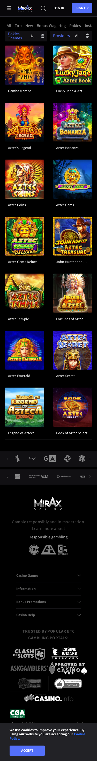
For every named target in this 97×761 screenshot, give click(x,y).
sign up (82, 8)
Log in (59, 8)
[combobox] (48, 26)
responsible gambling (49, 537)
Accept (27, 750)
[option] (10, 26)
